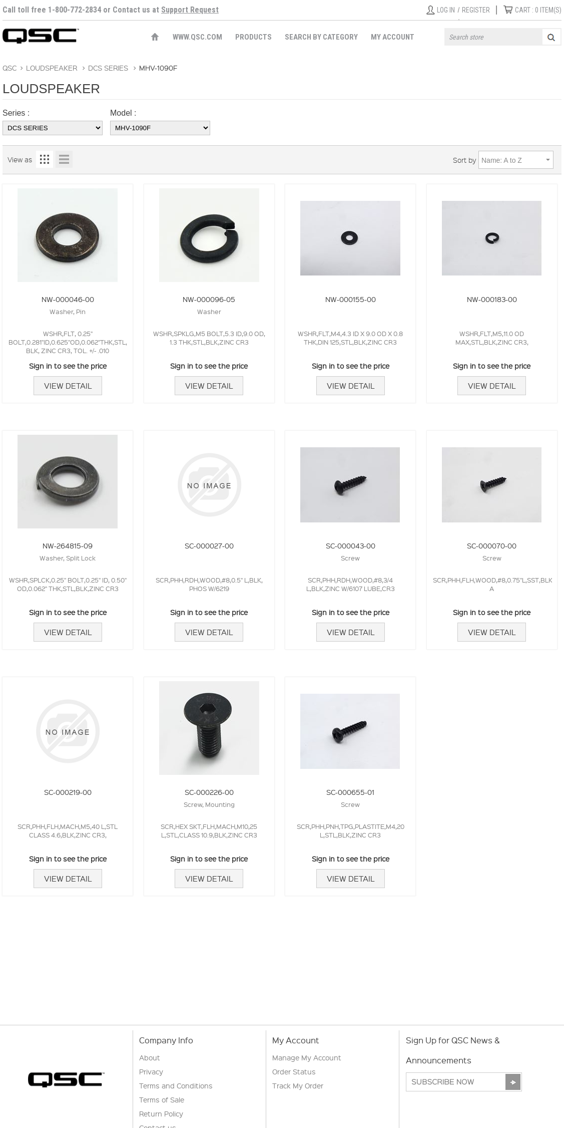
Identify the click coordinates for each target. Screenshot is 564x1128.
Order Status (294, 1071)
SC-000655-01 (350, 791)
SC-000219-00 (68, 791)
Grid (44, 159)
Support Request (190, 10)
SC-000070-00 (491, 545)
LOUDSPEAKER (51, 67)
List (64, 159)
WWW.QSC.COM (197, 37)
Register (476, 10)
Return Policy (161, 1113)
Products (253, 37)
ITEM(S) (538, 10)
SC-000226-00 (209, 791)
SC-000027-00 (209, 545)
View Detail (68, 386)
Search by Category (321, 37)
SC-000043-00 (350, 545)
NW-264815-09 (68, 545)
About (149, 1057)
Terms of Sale (161, 1099)
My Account (392, 37)
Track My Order (297, 1085)
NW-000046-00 (68, 299)
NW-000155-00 (350, 299)
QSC (10, 67)
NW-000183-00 (492, 299)
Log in (446, 10)
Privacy (151, 1071)
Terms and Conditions (176, 1085)
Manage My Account (306, 1057)
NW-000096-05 (209, 299)
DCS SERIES (108, 67)
